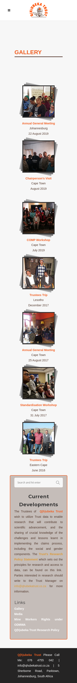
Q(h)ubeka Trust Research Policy (36, 630)
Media (18, 614)
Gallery (19, 608)
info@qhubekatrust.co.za (30, 586)
